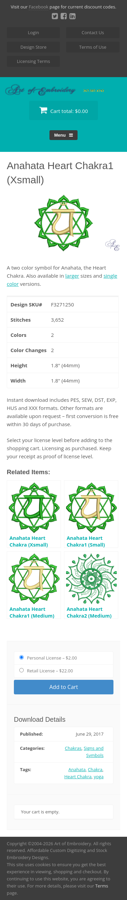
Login (33, 32)
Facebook (38, 7)
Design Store (33, 47)
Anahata (77, 769)
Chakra (95, 769)
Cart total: (63, 110)
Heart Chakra (77, 777)
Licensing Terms (33, 61)
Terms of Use (92, 47)
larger (72, 275)
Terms (101, 886)
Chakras (73, 748)
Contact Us (93, 32)
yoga (99, 777)
